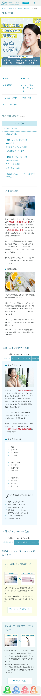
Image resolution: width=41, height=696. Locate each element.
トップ (4, 8)
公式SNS (25, 3)
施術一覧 (11, 8)
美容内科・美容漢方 (23, 8)
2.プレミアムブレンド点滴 (21, 358)
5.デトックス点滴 (21, 542)
